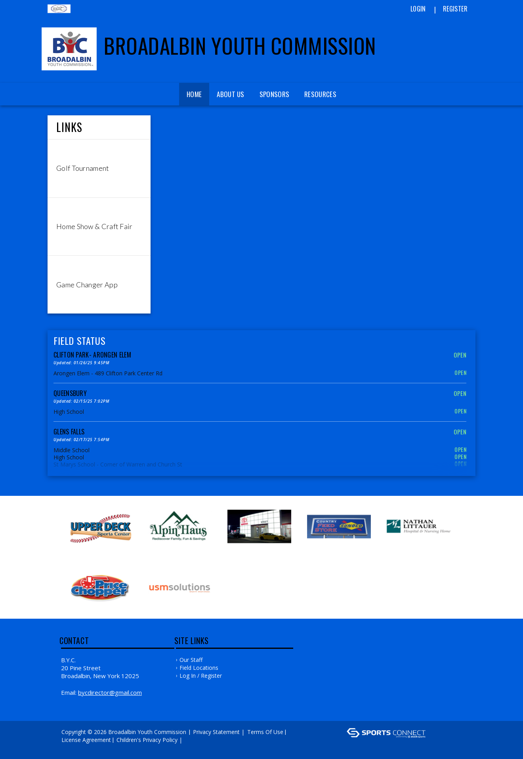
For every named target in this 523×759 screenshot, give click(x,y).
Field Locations (198, 667)
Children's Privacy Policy (147, 740)
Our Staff (190, 659)
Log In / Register (200, 675)
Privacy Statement (216, 732)
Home (194, 94)
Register (455, 9)
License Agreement (86, 740)
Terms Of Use (265, 732)
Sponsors (274, 94)
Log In (72, 747)
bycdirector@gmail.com (110, 692)
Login (418, 9)
